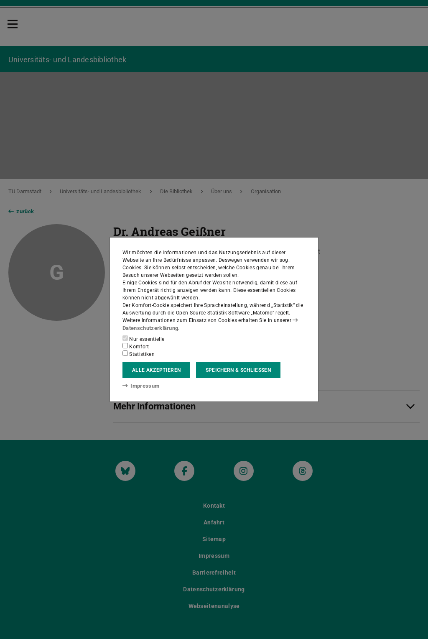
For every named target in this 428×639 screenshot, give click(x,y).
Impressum (139, 386)
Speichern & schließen (238, 370)
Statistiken (138, 353)
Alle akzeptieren (156, 370)
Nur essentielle (143, 338)
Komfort (135, 346)
